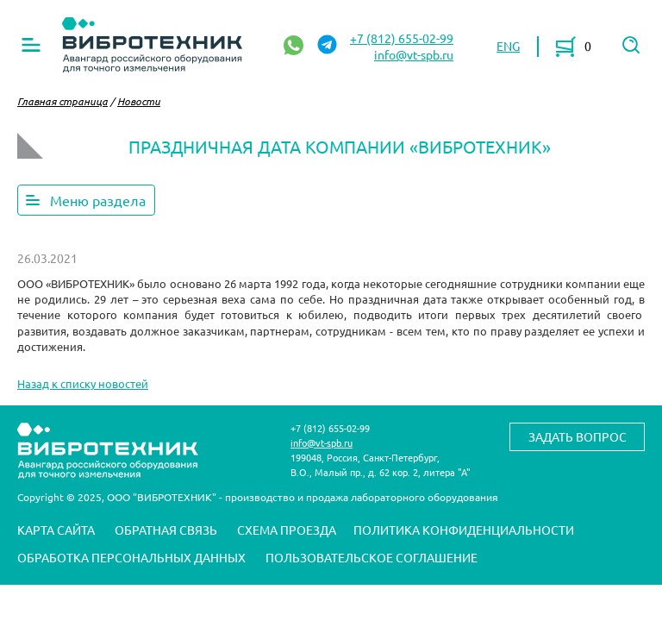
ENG (508, 45)
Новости (138, 101)
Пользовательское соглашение (371, 557)
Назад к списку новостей (82, 383)
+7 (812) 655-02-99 (401, 38)
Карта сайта (56, 529)
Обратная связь (166, 529)
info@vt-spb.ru (413, 54)
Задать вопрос (577, 436)
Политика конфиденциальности (463, 529)
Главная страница (62, 101)
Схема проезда (286, 529)
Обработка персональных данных (131, 557)
